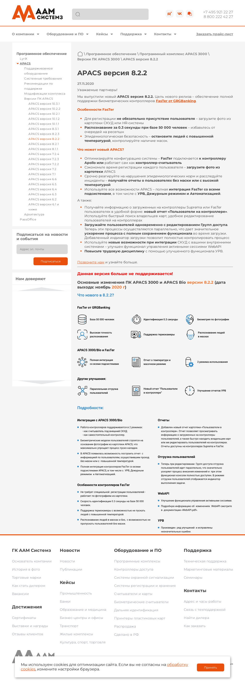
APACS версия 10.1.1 (43, 124)
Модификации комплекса (45, 93)
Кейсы (102, 34)
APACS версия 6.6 (42, 179)
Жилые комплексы (76, 634)
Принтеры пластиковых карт (139, 618)
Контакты (162, 34)
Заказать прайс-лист (214, 34)
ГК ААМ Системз (31, 550)
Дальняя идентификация (136, 610)
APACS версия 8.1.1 (43, 149)
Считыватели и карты (133, 594)
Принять (210, 667)
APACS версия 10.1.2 (44, 119)
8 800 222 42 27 (218, 16)
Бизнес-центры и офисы (81, 618)
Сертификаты (24, 618)
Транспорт (69, 626)
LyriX (24, 58)
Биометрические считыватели (141, 602)
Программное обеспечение (42, 54)
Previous (42, 289)
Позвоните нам (90, 262)
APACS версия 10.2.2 (44, 108)
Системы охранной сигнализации (144, 577)
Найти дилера (196, 618)
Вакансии (20, 594)
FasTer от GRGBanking (176, 101)
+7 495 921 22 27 (218, 12)
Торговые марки (26, 577)
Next (42, 382)
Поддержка (131, 34)
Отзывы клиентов (27, 634)
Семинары (193, 577)
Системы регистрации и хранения (145, 585)
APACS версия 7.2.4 (43, 154)
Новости (70, 550)
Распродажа (125, 626)
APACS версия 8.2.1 (43, 144)
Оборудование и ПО (65, 34)
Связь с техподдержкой (205, 609)
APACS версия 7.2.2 (43, 164)
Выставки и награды (30, 626)
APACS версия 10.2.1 (44, 113)
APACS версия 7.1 (42, 174)
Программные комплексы (137, 561)
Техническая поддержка (205, 561)
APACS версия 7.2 (42, 169)
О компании (23, 34)
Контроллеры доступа (133, 569)
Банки (65, 601)
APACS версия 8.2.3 (43, 134)
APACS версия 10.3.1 (44, 103)
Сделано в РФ (126, 634)
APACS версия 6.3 (42, 194)
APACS (25, 63)
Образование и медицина (83, 609)
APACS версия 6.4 (42, 189)
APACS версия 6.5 (42, 184)
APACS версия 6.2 (42, 199)
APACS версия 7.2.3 (43, 159)
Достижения (27, 607)
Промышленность (76, 593)
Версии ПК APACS (38, 98)
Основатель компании (32, 561)
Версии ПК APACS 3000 (98, 59)
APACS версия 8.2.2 (43, 139)
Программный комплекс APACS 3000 (173, 54)
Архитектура (34, 214)
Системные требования (43, 78)
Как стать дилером (28, 585)
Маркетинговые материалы (208, 569)
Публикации (71, 569)
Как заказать (195, 626)
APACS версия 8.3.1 (43, 129)
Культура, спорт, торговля (83, 642)
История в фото (26, 569)
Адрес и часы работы (202, 601)
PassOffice (28, 219)
